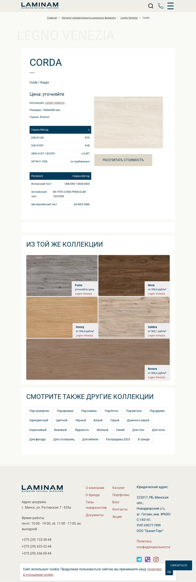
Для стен (138, 430)
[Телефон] (161, 6)
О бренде (93, 495)
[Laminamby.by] (39, 5)
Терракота (82, 430)
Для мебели (90, 439)
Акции (117, 517)
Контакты (120, 509)
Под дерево (157, 411)
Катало (118, 488)
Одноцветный (38, 420)
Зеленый (102, 430)
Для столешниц (63, 439)
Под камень (89, 411)
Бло (116, 502)
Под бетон (111, 411)
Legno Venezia (55, 102)
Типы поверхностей (96, 505)
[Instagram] (139, 559)
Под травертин (39, 411)
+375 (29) (36, 540)
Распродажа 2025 (118, 439)
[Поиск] (150, 6)
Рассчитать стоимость (123, 160)
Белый (98, 420)
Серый (114, 420)
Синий (120, 430)
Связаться (179, 565)
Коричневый (37, 430)
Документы (95, 515)
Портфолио (120, 495)
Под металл (134, 411)
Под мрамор (65, 411)
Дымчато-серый (138, 420)
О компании (95, 488)
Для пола (158, 430)
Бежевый (60, 430)
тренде (144, 439)
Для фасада (37, 439)
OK (169, 572)
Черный (80, 420)
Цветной (61, 420)
